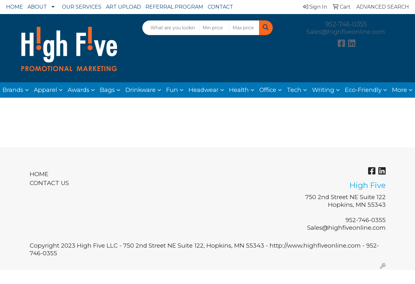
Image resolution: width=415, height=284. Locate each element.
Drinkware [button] (140, 89)
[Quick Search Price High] (244, 27)
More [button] (399, 89)
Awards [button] (78, 89)
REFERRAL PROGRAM (174, 7)
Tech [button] (294, 89)
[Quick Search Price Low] (214, 27)
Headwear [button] (204, 89)
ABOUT (37, 7)
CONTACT (220, 7)
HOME (14, 7)
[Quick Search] (171, 27)
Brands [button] (13, 89)
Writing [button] (323, 89)
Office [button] (267, 89)
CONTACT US (49, 183)
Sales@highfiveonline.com (346, 31)
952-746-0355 (346, 24)
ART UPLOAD (123, 7)
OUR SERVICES (81, 7)
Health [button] (239, 89)
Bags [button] (107, 89)
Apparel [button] (45, 89)
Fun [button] (172, 89)
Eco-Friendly (363, 89)
